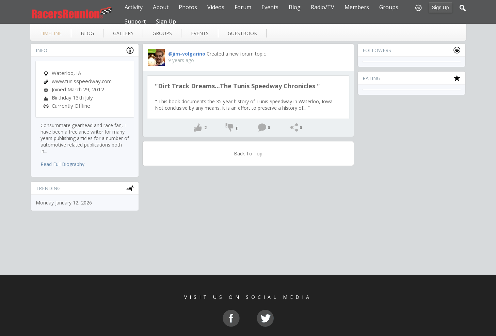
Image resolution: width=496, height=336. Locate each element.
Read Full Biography (62, 164)
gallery (123, 33)
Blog (295, 7)
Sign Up (440, 7)
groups (162, 33)
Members (357, 7)
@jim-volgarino (186, 53)
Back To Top (248, 153)
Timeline (50, 33)
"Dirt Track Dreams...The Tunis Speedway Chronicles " (237, 86)
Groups (388, 7)
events (200, 33)
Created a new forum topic (236, 53)
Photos (188, 7)
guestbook (242, 33)
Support (135, 21)
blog (87, 33)
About (161, 7)
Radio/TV (322, 7)
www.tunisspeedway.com (82, 81)
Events (269, 7)
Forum (243, 7)
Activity (134, 7)
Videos (215, 7)
